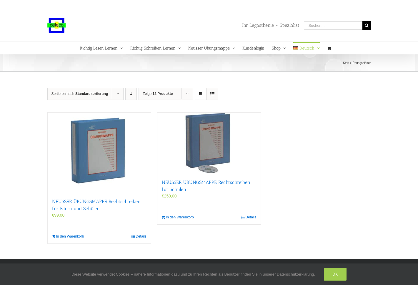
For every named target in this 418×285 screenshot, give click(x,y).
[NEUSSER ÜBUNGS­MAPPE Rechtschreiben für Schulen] (209, 143)
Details (141, 236)
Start (346, 63)
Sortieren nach (79, 94)
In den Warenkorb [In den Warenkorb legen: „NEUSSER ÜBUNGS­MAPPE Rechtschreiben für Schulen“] (180, 217)
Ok (335, 274)
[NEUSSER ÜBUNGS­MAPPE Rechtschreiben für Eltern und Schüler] (99, 152)
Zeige (158, 94)
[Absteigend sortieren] (131, 94)
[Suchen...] (333, 25)
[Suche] (366, 25)
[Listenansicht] (212, 94)
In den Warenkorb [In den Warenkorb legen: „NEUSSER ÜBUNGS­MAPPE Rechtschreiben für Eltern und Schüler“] (70, 236)
